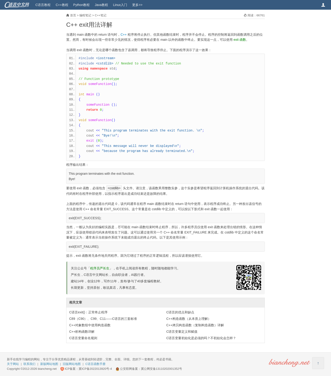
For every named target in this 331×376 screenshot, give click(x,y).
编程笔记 (85, 15)
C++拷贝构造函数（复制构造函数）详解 (195, 325)
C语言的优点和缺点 (180, 312)
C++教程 (62, 5)
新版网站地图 (49, 364)
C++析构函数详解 (81, 331)
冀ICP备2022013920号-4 (95, 368)
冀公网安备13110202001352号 (161, 368)
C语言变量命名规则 (83, 338)
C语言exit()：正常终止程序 (88, 312)
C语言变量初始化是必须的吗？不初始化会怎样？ (201, 338)
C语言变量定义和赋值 (181, 331)
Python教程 (81, 5)
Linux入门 (120, 5)
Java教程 (101, 5)
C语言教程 (43, 5)
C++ (123, 34)
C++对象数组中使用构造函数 (90, 325)
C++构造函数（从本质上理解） (188, 319)
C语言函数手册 (96, 364)
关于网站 (13, 364)
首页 (73, 15)
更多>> (137, 5)
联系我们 (29, 364)
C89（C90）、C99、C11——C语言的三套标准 (103, 319)
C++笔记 (100, 15)
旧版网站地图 (72, 364)
